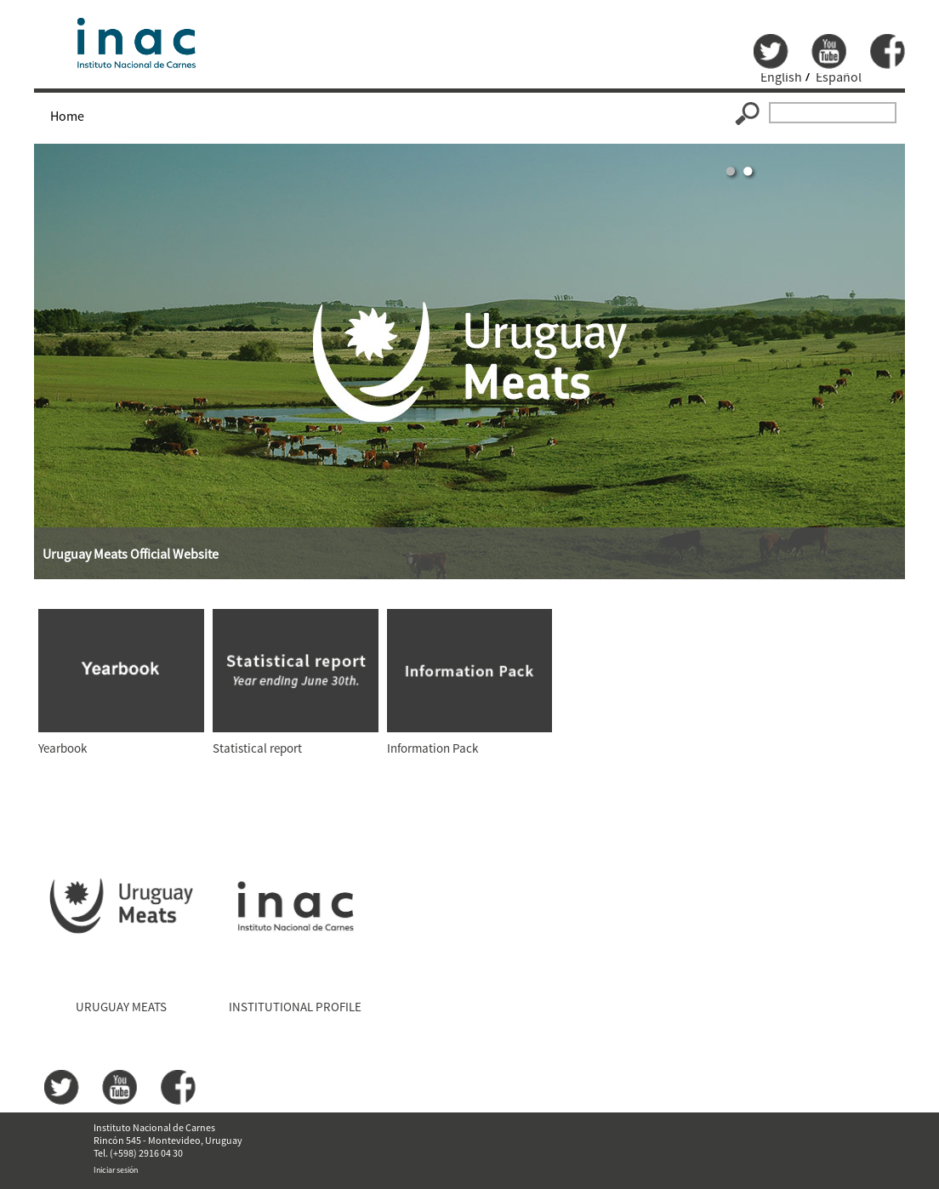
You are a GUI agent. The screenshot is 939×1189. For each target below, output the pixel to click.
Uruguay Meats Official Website (131, 553)
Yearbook (62, 748)
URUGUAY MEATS (121, 1006)
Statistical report (257, 748)
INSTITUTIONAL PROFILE (295, 1006)
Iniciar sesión (116, 1169)
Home (67, 115)
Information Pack (432, 748)
